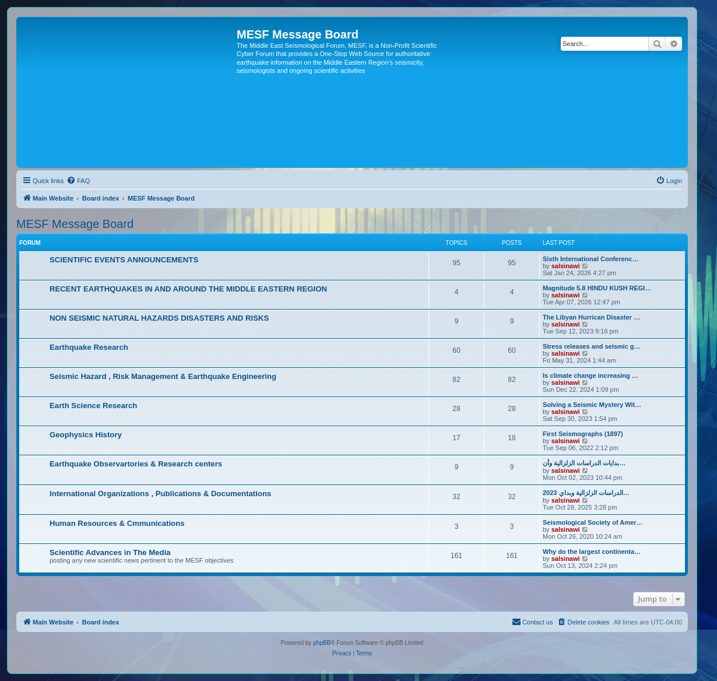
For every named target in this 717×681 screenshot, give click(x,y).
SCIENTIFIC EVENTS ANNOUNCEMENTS (124, 259)
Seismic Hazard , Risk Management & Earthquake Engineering (163, 376)
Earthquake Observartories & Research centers (136, 463)
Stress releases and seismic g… (592, 346)
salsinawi (565, 265)
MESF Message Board (74, 223)
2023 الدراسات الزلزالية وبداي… (586, 492)
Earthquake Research (89, 347)
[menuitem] (78, 181)
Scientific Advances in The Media (110, 552)
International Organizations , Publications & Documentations (160, 493)
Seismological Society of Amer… (592, 522)
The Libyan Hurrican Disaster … (591, 317)
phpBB (322, 643)
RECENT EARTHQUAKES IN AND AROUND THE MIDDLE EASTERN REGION (188, 289)
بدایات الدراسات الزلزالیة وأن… (584, 462)
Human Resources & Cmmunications (117, 523)
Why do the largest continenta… (592, 551)
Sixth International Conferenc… (590, 258)
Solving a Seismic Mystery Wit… (592, 404)
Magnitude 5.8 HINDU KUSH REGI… (597, 288)
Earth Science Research (93, 405)
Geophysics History (86, 434)
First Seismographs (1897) (583, 433)
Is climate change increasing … (590, 375)
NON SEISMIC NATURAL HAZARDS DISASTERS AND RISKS (159, 318)
